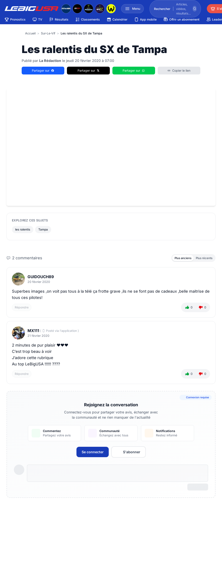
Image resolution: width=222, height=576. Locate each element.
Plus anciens (179, 259)
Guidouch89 (41, 278)
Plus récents (203, 259)
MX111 (33, 332)
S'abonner (128, 453)
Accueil (30, 33)
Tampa (45, 230)
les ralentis (23, 230)
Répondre (22, 308)
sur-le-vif (48, 33)
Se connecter (93, 453)
